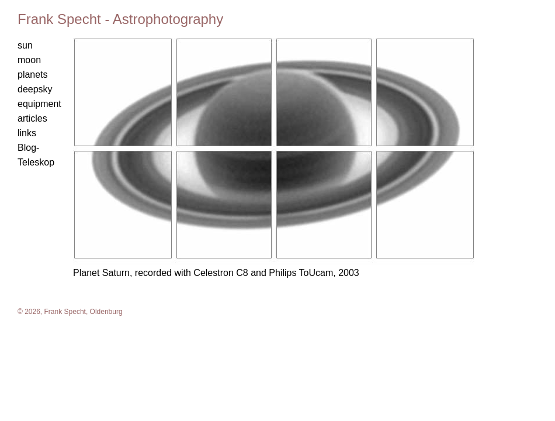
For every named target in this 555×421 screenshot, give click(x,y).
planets (33, 75)
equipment (39, 104)
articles (32, 118)
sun (25, 45)
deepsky (35, 89)
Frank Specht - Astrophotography (120, 19)
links (27, 133)
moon (29, 60)
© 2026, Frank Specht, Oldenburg (70, 312)
